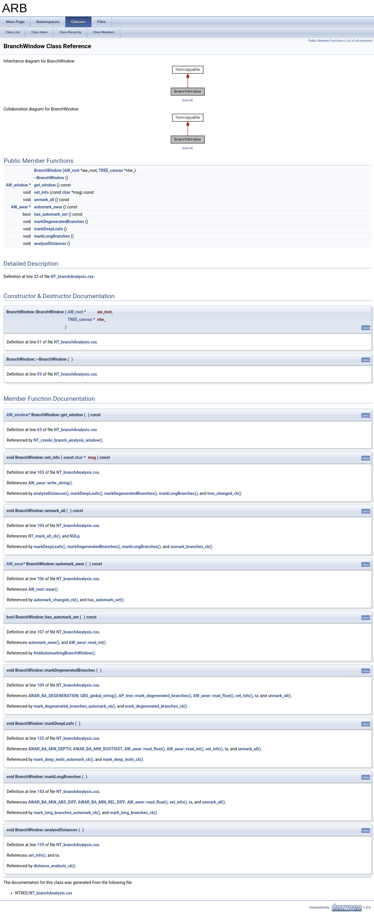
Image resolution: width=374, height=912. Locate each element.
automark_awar (48, 207)
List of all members (359, 41)
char (66, 192)
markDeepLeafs (48, 229)
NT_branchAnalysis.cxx (72, 276)
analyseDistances (50, 243)
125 (40, 738)
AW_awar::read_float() (213, 695)
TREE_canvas (110, 170)
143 (40, 791)
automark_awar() (43, 642)
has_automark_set (50, 214)
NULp (75, 536)
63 (39, 429)
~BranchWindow (49, 177)
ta (256, 695)
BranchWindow (47, 170)
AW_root (71, 170)
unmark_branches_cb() (191, 546)
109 (40, 685)
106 (40, 578)
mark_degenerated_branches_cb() (156, 706)
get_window (45, 185)
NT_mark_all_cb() (44, 536)
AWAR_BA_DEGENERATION (53, 695)
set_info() (244, 695)
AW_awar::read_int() (87, 642)
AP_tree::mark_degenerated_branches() (155, 695)
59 (39, 374)
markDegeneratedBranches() (130, 493)
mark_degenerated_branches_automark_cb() (74, 706)
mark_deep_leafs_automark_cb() (63, 759)
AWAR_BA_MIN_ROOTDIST (98, 749)
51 (39, 342)
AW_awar (19, 207)
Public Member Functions (326, 41)
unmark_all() (279, 695)
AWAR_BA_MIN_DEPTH (49, 749)
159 (40, 844)
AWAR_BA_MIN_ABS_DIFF (52, 802)
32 (36, 276)
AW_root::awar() (43, 589)
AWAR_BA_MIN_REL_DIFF (101, 802)
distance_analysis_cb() (54, 865)
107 (40, 632)
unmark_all (44, 199)
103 (40, 472)
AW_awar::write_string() (50, 483)
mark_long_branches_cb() (133, 812)
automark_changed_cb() (56, 599)
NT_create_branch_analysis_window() (68, 440)
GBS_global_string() (98, 695)
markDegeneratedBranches (59, 221)
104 (40, 525)
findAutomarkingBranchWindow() (64, 653)
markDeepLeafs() (86, 493)
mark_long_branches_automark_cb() (67, 812)
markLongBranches (52, 236)
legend (187, 100)
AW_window (17, 185)
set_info (41, 192)
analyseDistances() (51, 493)
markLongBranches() (178, 493)
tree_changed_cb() (224, 493)
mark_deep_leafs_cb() (123, 759)
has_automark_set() (105, 599)
